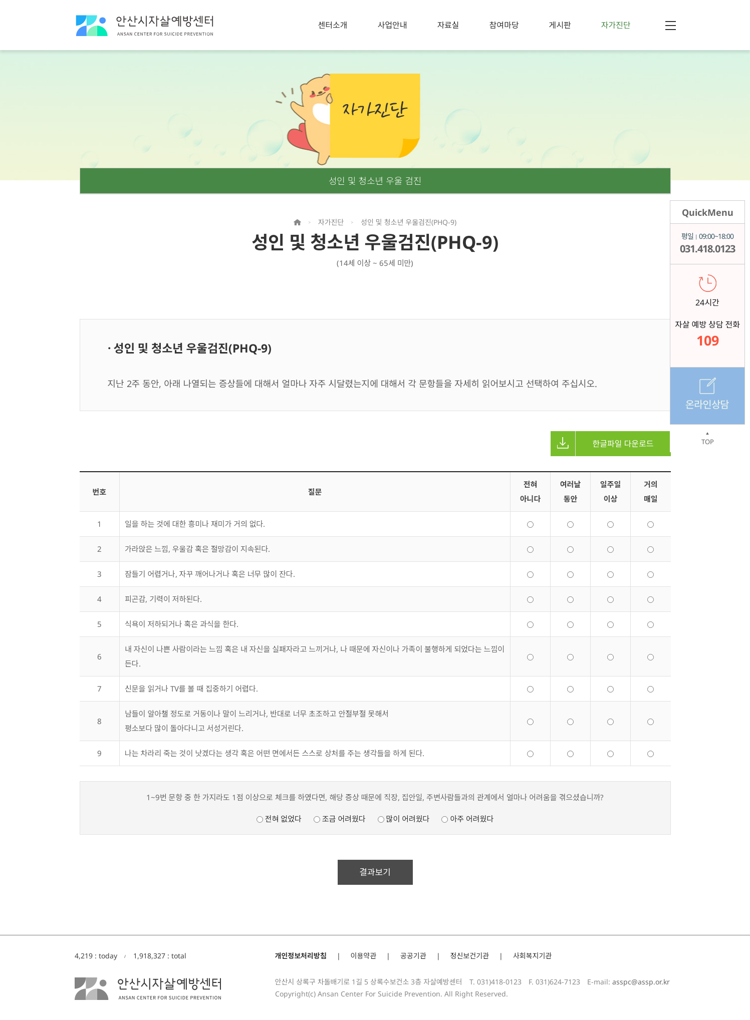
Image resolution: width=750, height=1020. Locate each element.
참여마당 (504, 25)
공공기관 (413, 955)
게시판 (560, 25)
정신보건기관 (469, 955)
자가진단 (616, 25)
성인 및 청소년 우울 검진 (375, 181)
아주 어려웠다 (467, 819)
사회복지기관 (532, 955)
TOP (707, 438)
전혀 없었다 (279, 819)
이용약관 (364, 955)
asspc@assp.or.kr (641, 981)
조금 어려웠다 (340, 819)
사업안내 (392, 25)
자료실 (448, 25)
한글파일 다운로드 (602, 443)
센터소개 (333, 25)
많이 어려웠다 (404, 819)
